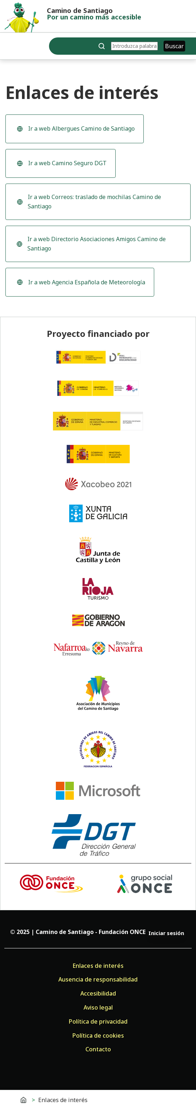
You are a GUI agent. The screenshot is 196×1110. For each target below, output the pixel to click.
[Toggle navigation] (10, 47)
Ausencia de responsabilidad (98, 979)
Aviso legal (98, 1007)
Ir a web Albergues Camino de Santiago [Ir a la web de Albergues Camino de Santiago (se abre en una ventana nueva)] (74, 131)
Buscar (174, 46)
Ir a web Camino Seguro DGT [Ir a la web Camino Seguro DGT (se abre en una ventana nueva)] (60, 165)
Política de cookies (98, 1035)
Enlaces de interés (98, 966)
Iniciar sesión (166, 933)
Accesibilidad (98, 993)
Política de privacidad (98, 1021)
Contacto (98, 1049)
